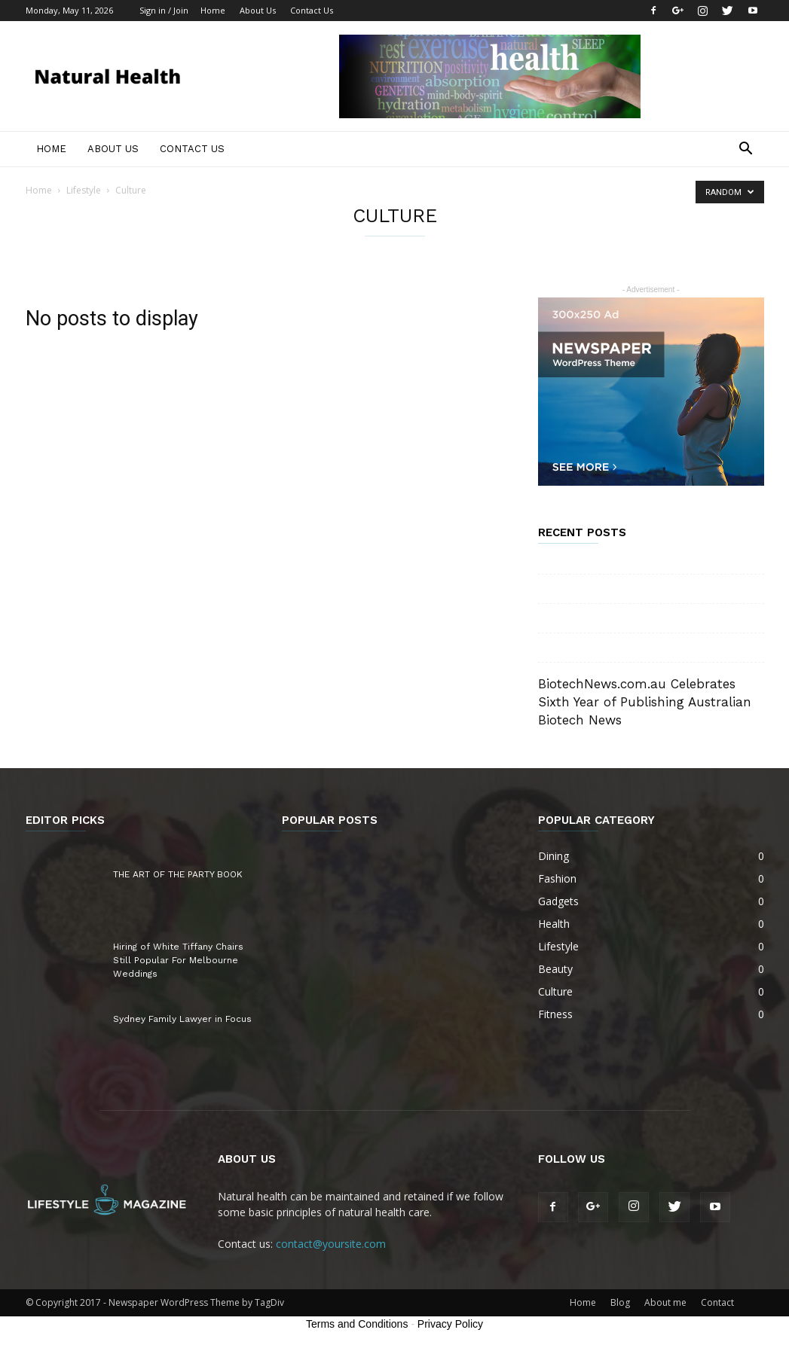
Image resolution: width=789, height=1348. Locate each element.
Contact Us (311, 10)
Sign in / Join (163, 10)
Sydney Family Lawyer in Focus (182, 1019)
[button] (746, 150)
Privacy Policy (450, 1324)
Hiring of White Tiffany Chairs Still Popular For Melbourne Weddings (178, 960)
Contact (717, 1302)
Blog (620, 1302)
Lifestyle (83, 190)
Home (212, 10)
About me (665, 1302)
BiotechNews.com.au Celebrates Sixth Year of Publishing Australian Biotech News (644, 701)
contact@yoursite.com (331, 1244)
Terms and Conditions (357, 1324)
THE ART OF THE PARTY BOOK (178, 874)
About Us (258, 10)
